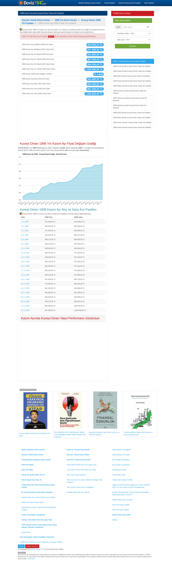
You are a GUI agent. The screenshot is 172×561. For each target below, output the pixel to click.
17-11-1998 (25, 270)
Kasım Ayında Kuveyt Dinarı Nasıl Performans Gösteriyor (60, 318)
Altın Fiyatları (149, 3)
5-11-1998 (24, 235)
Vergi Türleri (26, 532)
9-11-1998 (24, 244)
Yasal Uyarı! (31, 559)
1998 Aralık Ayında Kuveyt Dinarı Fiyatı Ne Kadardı (132, 127)
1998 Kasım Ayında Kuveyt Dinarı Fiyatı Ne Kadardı (132, 122)
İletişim (115, 520)
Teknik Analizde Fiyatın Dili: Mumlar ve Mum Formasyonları (138, 413)
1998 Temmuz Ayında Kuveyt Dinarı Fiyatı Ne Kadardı (130, 99)
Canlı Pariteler (109, 3)
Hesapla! (132, 46)
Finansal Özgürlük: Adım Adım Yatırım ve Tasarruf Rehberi (104, 413)
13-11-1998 (25, 262)
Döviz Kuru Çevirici (122, 20)
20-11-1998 (25, 284)
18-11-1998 (25, 275)
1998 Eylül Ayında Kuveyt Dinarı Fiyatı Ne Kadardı (131, 113)
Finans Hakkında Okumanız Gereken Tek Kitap (34, 414)
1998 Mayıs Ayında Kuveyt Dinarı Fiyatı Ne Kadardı (132, 86)
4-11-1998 (24, 231)
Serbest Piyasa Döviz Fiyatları (129, 3)
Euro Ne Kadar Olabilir (120, 510)
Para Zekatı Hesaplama (121, 465)
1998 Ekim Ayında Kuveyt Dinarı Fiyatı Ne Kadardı (131, 118)
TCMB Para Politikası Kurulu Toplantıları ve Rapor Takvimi (41, 542)
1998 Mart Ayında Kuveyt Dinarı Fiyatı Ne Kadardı (131, 76)
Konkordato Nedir (118, 475)
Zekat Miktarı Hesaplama (121, 450)
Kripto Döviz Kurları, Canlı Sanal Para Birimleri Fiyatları (39, 508)
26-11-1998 (25, 301)
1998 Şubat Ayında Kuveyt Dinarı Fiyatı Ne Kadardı (132, 71)
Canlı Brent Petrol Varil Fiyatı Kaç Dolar (81, 470)
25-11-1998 (25, 297)
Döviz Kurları (36, 549)
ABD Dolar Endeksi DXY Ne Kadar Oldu (82, 465)
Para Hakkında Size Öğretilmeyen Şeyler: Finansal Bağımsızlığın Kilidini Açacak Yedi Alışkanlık (70, 414)
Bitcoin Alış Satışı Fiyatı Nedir (32, 502)
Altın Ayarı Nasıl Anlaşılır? (76, 475)
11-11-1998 (25, 253)
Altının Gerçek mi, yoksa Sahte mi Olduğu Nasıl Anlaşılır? (84, 481)
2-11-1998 (24, 222)
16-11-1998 (25, 266)
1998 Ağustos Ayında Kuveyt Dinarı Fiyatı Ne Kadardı (129, 106)
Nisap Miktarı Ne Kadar (121, 455)
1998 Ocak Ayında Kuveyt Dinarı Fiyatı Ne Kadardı (132, 66)
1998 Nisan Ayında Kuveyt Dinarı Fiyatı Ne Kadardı (132, 81)
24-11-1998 (25, 293)
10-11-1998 (25, 248)
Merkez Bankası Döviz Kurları (90, 3)
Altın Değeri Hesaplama (121, 460)
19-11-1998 (25, 279)
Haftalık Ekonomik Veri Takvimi (78, 492)
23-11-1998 (25, 288)
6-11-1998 (24, 239)
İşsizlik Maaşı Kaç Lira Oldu (122, 500)
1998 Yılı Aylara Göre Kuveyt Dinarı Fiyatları (129, 61)
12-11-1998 (25, 257)
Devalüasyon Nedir (119, 470)
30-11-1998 (25, 310)
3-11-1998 (24, 226)
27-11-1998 (25, 306)
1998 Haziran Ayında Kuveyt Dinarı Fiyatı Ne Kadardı (129, 92)
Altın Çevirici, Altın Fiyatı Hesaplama (80, 487)
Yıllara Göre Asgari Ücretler (122, 480)
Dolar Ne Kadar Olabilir (120, 505)
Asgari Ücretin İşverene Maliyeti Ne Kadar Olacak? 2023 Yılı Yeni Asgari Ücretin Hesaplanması (131, 486)
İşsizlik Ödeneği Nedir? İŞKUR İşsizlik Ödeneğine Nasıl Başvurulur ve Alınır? (130, 493)
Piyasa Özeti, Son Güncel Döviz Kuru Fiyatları (39, 497)
